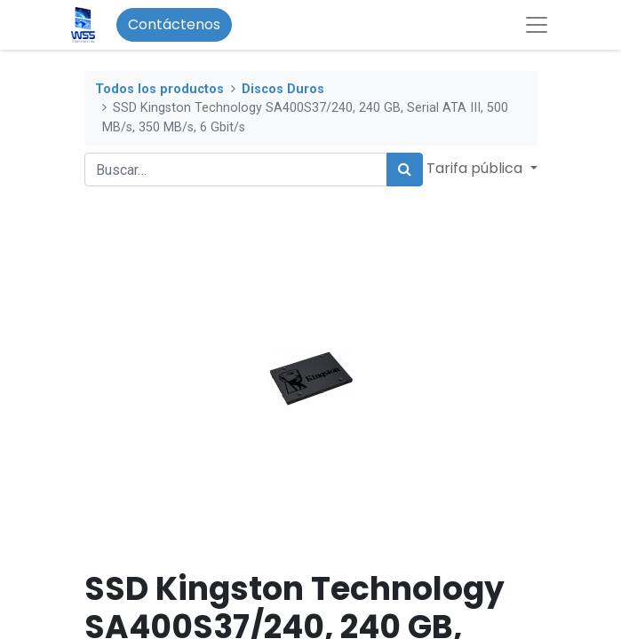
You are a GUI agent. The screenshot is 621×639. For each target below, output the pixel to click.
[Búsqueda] (404, 169)
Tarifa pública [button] (476, 168)
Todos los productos (159, 89)
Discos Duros (283, 89)
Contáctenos (174, 24)
